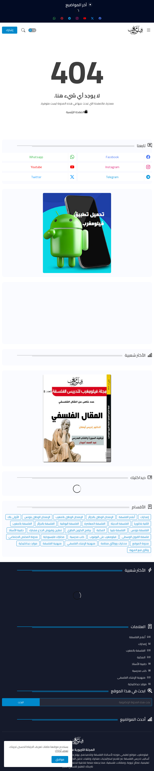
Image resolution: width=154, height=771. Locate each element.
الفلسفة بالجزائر (46, 523)
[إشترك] (9, 30)
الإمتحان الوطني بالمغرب (69, 517)
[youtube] (84, 18)
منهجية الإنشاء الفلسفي (81, 543)
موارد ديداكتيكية (28, 543)
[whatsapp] (54, 18)
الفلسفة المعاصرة (94, 523)
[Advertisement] (77, 313)
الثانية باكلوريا (141, 523)
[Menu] (148, 30)
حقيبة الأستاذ (16, 530)
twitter (36, 177)
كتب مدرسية (77, 536)
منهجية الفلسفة (52, 543)
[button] (32, 30)
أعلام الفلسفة (127, 517)
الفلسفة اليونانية (69, 523)
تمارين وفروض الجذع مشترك (45, 530)
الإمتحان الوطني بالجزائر (100, 517)
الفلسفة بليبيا (117, 530)
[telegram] (69, 18)
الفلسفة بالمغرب (22, 523)
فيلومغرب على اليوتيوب (103, 536)
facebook (112, 157)
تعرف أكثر (62, 750)
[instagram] (77, 18)
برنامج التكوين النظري (79, 530)
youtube (36, 167)
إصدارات (144, 517)
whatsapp (36, 157)
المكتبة (100, 530)
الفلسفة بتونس (140, 530)
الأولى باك (13, 517)
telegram (112, 177)
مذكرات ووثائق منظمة (114, 543)
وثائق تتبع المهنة (139, 550)
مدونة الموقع (140, 543)
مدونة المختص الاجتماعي (23, 536)
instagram (112, 167)
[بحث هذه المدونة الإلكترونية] (96, 702)
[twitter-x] (92, 18)
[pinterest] (62, 18)
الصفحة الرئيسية (77, 111)
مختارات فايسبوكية (53, 536)
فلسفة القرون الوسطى (135, 536)
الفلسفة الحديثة (120, 523)
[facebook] (100, 18)
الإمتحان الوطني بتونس (37, 517)
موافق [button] (60, 759)
